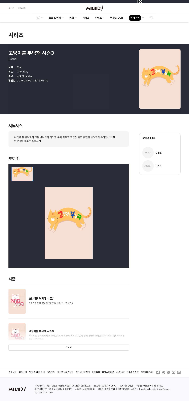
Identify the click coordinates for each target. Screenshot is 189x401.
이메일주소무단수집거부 (103, 372)
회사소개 (23, 372)
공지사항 (12, 372)
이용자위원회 (147, 372)
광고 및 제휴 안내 (37, 372)
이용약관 (120, 372)
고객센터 (51, 372)
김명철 (20, 76)
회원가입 (22, 8)
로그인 (11, 8)
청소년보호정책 (83, 372)
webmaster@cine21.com (158, 389)
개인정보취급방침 (65, 372)
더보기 (69, 347)
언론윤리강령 (133, 372)
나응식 (29, 76)
